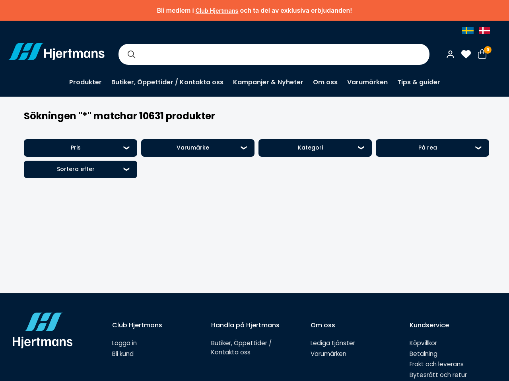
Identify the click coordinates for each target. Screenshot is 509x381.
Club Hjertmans (217, 10)
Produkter (85, 82)
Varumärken (367, 82)
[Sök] (131, 54)
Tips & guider (418, 82)
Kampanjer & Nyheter (268, 82)
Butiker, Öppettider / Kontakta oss (167, 82)
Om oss (325, 82)
